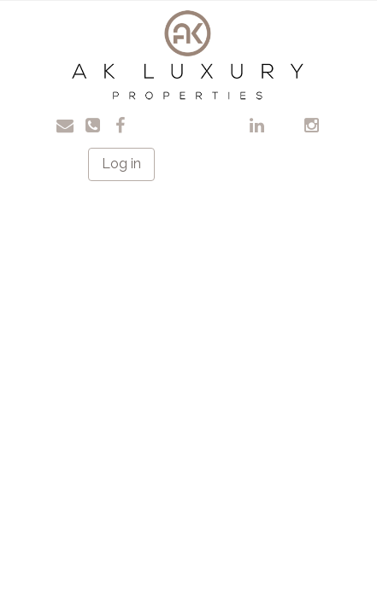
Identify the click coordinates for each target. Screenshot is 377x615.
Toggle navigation (35, 25)
